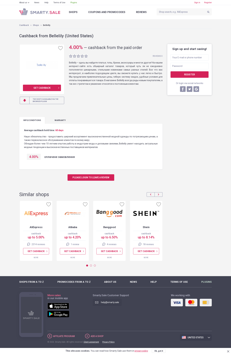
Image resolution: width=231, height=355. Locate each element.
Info (32, 120)
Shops (73, 12)
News (36, 2)
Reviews (141, 12)
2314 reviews (38, 244)
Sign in (197, 2)
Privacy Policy (108, 342)
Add (97, 336)
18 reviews (148, 244)
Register (208, 2)
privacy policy (141, 351)
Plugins (73, 2)
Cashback (24, 25)
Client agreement (91, 342)
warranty (60, 120)
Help (46, 2)
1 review (75, 244)
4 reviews (111, 244)
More (36, 257)
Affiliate (64, 336)
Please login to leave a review (91, 177)
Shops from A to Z (31, 281)
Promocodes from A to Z (74, 281)
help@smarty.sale (110, 302)
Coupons (106, 12)
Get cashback (42, 88)
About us (23, 2)
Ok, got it (158, 351)
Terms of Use (59, 2)
